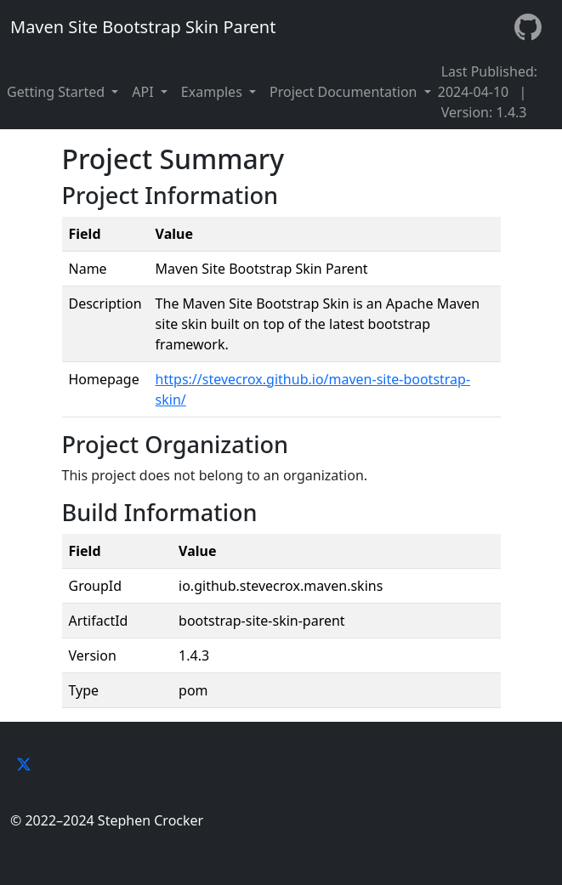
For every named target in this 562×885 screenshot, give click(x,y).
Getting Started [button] (57, 91)
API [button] (144, 91)
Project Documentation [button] (345, 91)
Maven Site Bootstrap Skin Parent (142, 26)
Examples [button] (213, 91)
